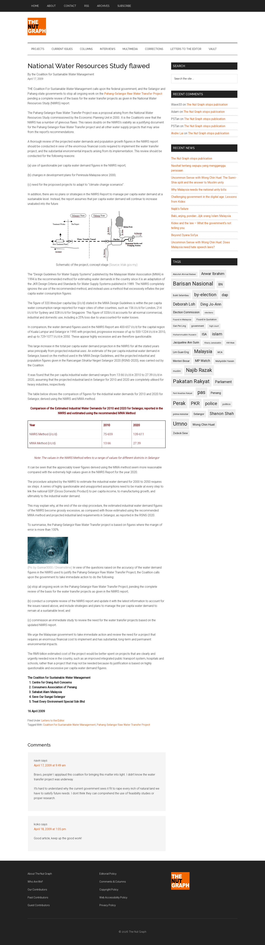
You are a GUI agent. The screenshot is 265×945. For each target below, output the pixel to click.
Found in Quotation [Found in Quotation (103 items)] (207, 319)
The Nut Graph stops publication (207, 104)
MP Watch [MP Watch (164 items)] (202, 361)
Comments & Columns (112, 881)
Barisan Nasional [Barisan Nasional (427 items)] (193, 283)
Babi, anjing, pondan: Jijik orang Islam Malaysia (201, 216)
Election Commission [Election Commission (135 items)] (186, 312)
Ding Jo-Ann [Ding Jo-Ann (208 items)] (210, 304)
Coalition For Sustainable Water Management (69, 724)
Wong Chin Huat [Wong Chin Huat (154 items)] (203, 424)
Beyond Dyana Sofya (184, 235)
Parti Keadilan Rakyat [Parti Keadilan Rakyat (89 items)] (182, 393)
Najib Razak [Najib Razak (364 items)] (199, 370)
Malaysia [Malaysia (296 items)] (203, 351)
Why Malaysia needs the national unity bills (198, 189)
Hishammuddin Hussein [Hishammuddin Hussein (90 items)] (184, 335)
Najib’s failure (179, 209)
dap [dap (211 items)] (225, 294)
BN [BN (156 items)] (220, 284)
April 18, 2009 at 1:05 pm (50, 829)
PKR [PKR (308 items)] (195, 403)
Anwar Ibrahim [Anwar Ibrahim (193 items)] (212, 273)
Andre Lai (177, 133)
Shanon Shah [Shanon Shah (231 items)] (222, 413)
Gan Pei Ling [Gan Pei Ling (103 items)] (179, 326)
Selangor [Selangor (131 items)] (199, 414)
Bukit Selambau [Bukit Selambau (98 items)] (181, 295)
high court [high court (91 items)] (214, 326)
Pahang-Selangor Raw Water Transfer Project (133, 93)
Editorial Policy (107, 873)
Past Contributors (38, 897)
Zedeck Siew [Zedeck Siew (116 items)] (180, 433)
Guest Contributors (39, 905)
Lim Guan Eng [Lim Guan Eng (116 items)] (181, 352)
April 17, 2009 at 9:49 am (50, 765)
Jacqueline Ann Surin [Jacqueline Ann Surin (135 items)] (186, 342)
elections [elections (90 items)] (209, 312)
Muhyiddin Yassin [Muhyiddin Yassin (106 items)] (224, 361)
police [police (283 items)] (211, 403)
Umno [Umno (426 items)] (180, 424)
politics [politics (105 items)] (226, 404)
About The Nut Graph (40, 873)
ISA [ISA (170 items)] (204, 334)
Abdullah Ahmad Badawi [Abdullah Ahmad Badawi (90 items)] (184, 274)
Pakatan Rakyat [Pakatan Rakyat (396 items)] (191, 381)
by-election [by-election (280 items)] (205, 294)
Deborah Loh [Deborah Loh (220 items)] (184, 304)
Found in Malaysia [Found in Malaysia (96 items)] (182, 319)
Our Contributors (37, 889)
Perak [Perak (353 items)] (179, 403)
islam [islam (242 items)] (217, 334)
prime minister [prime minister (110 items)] (180, 414)
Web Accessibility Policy (113, 897)
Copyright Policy (108, 889)
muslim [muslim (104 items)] (177, 371)
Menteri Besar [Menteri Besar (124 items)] (181, 361)
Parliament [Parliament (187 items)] (223, 382)
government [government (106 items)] (197, 326)
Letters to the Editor (52, 720)
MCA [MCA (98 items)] (220, 352)
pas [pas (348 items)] (201, 392)
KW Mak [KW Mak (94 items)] (230, 342)
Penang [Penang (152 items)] (216, 393)
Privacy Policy (107, 905)
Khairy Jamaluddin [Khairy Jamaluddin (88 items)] (212, 343)
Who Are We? (35, 881)
